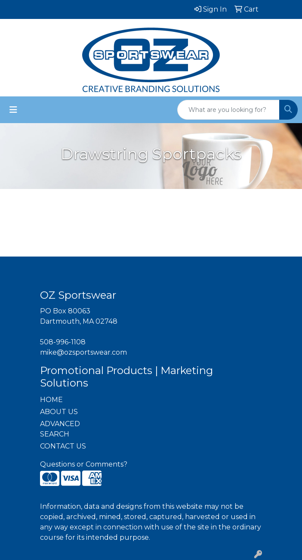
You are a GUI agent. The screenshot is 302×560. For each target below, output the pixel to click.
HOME (51, 400)
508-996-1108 (63, 342)
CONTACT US (63, 446)
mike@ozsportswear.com (83, 352)
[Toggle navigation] (13, 110)
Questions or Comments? (83, 464)
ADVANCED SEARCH (60, 429)
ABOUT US (59, 412)
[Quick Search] (228, 110)
